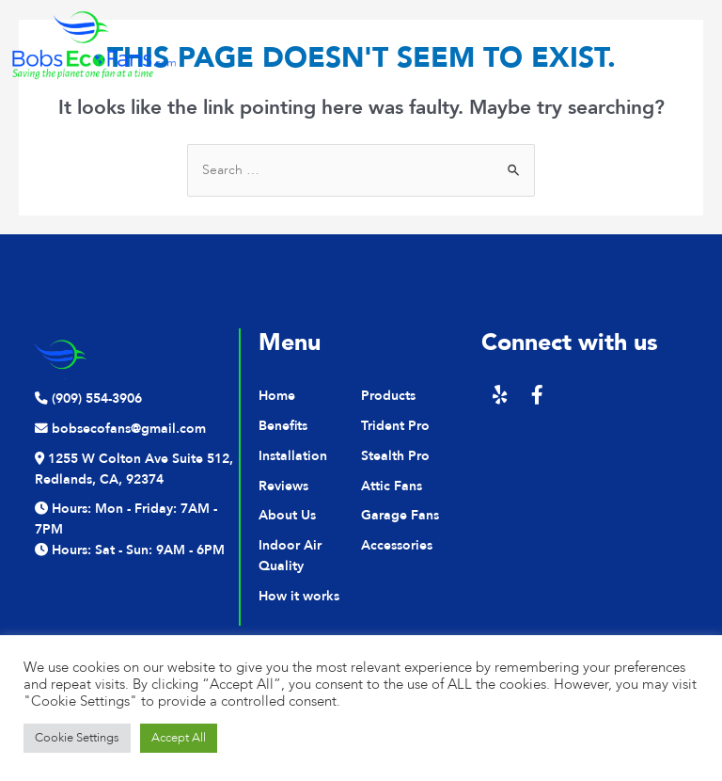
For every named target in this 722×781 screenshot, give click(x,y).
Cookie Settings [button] (77, 737)
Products (388, 396)
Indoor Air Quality (290, 555)
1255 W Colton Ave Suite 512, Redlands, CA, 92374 (134, 469)
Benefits (283, 426)
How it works (299, 596)
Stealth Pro (395, 456)
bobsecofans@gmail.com (120, 429)
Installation (293, 456)
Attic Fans (391, 486)
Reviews (283, 486)
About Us (287, 515)
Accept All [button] (178, 737)
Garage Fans (400, 515)
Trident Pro (395, 426)
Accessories (396, 545)
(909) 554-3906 (88, 398)
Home (277, 396)
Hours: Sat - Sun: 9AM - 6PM (130, 550)
